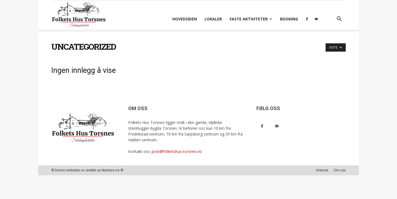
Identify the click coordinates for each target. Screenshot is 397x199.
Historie (322, 170)
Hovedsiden (184, 19)
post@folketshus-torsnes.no (177, 151)
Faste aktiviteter (251, 19)
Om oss (340, 170)
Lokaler (213, 19)
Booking (289, 19)
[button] (339, 19)
